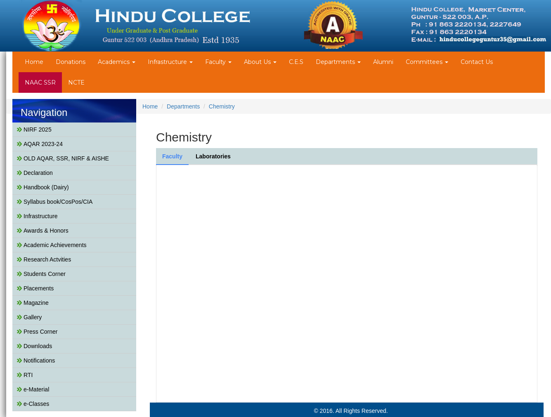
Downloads (38, 346)
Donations (70, 62)
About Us (260, 62)
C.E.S (296, 62)
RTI (28, 375)
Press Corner (40, 331)
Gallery (33, 317)
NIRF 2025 (38, 129)
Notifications (39, 360)
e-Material (36, 389)
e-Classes (36, 404)
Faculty (218, 62)
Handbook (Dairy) (46, 187)
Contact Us (477, 62)
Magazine (36, 302)
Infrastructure (170, 62)
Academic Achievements (55, 245)
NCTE (76, 82)
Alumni (383, 62)
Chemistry (222, 106)
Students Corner (45, 274)
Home (34, 62)
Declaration (38, 173)
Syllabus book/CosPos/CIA (58, 201)
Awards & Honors (46, 230)
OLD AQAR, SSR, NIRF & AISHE (66, 158)
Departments (338, 62)
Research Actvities (47, 259)
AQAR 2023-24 (43, 144)
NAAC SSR (40, 82)
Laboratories (213, 156)
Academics (116, 62)
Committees (427, 62)
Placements (39, 288)
